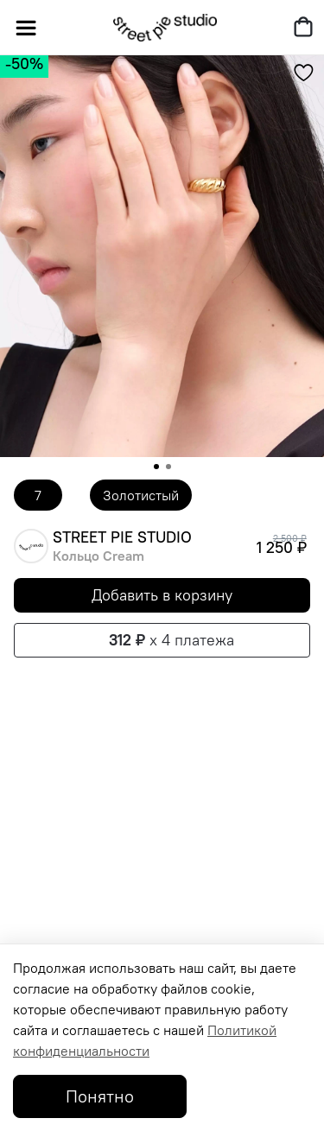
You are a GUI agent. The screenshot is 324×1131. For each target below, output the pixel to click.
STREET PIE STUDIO (122, 537)
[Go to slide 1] (156, 466)
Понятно (100, 1096)
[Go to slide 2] (168, 466)
